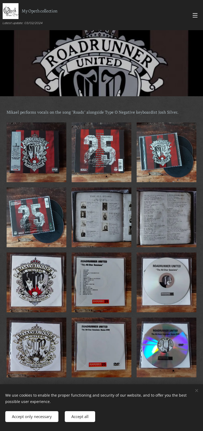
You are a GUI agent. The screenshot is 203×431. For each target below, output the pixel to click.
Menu (195, 15)
